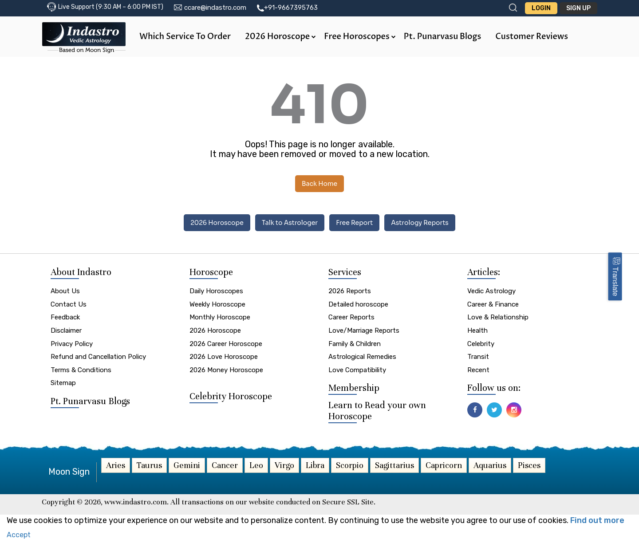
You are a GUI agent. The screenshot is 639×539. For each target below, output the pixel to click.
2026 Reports (349, 291)
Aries (115, 465)
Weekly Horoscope (217, 304)
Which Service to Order (185, 36)
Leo (256, 465)
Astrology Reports (420, 223)
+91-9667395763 (291, 8)
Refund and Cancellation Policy (98, 357)
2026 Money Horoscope (226, 370)
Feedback (65, 317)
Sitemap (63, 383)
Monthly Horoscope (219, 317)
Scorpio (349, 465)
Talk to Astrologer (290, 223)
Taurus (149, 465)
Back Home (319, 184)
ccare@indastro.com (215, 8)
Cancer (225, 465)
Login (541, 8)
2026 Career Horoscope (225, 344)
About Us (65, 291)
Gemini (187, 465)
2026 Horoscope (280, 36)
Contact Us (69, 304)
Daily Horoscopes (216, 291)
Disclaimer (66, 330)
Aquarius (489, 465)
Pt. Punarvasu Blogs (442, 36)
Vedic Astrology (491, 291)
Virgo (284, 465)
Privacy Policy (72, 344)
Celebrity (480, 344)
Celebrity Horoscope (230, 396)
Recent (478, 370)
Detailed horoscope (358, 304)
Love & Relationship (498, 317)
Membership (353, 387)
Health (477, 330)
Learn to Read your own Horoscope (377, 410)
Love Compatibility (357, 370)
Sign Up (578, 8)
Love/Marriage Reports (363, 330)
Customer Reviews (531, 36)
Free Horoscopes (360, 36)
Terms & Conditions (81, 370)
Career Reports (351, 317)
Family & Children (354, 344)
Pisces (529, 465)
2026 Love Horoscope (223, 357)
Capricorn (444, 465)
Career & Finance (493, 304)
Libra (315, 465)
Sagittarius (394, 465)
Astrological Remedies (362, 357)
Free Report (354, 223)
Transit (478, 357)
